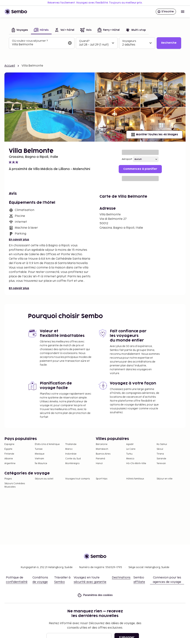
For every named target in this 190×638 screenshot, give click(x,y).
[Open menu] (183, 12)
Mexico (130, 458)
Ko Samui (162, 444)
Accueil (9, 65)
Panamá (100, 458)
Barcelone (101, 444)
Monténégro (72, 463)
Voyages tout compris (77, 478)
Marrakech (102, 449)
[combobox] (38, 44)
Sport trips (101, 478)
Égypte (8, 449)
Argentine (9, 463)
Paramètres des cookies (95, 595)
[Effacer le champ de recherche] (70, 43)
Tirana (160, 454)
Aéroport (127, 159)
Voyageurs (129, 41)
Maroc (69, 449)
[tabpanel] (95, 43)
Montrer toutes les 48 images (154, 134)
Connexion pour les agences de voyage (167, 580)
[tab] (20, 30)
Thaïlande (70, 444)
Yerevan (161, 463)
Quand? (84, 41)
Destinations (121, 577)
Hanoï (99, 463)
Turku (129, 454)
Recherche (169, 43)
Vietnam (39, 458)
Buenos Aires (103, 454)
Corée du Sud (73, 458)
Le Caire (130, 449)
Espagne (9, 444)
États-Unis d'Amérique (47, 444)
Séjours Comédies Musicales (14, 485)
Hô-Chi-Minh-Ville (136, 463)
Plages (8, 478)
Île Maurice (41, 463)
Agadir (130, 444)
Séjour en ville (164, 478)
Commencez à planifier (140, 169)
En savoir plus (19, 239)
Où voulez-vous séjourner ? (30, 40)
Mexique (39, 454)
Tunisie (39, 449)
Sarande (161, 458)
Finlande (9, 454)
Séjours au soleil (44, 478)
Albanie (8, 458)
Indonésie (70, 454)
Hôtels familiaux (135, 478)
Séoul (160, 449)
